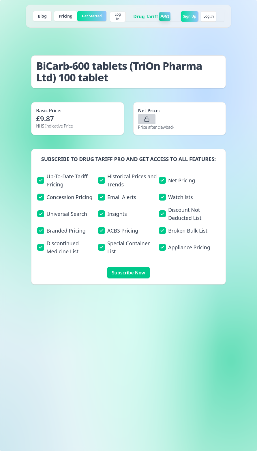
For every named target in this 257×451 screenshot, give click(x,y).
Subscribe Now (128, 273)
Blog (42, 16)
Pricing (65, 16)
